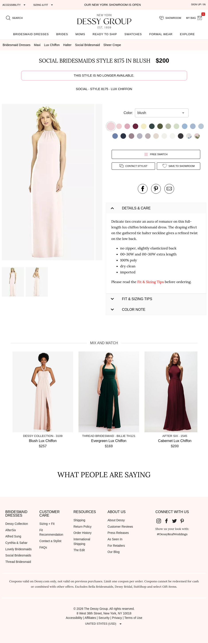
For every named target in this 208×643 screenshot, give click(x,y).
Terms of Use (133, 618)
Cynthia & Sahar (16, 543)
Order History (82, 533)
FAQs (43, 547)
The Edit (79, 550)
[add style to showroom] (178, 166)
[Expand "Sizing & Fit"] (44, 5)
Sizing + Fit (46, 523)
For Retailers (116, 545)
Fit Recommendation (51, 533)
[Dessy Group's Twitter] (176, 520)
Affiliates (90, 618)
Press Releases (118, 533)
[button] (48, 183)
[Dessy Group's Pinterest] (184, 520)
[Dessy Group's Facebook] (168, 520)
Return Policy (83, 526)
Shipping (79, 520)
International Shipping (82, 542)
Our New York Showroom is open (112, 4)
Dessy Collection (16, 523)
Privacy (117, 618)
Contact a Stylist (50, 541)
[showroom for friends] (170, 18)
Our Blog (113, 552)
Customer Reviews (120, 526)
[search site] (14, 18)
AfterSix (10, 530)
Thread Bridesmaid (18, 562)
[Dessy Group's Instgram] (160, 520)
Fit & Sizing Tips (150, 282)
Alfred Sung (13, 536)
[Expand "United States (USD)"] (104, 623)
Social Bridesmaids (18, 555)
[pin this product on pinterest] (156, 189)
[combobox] (158, 113)
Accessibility (74, 618)
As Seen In (114, 539)
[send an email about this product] (169, 189)
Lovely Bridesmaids (18, 549)
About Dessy (116, 520)
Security (104, 618)
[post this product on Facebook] (143, 189)
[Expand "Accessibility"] (14, 5)
